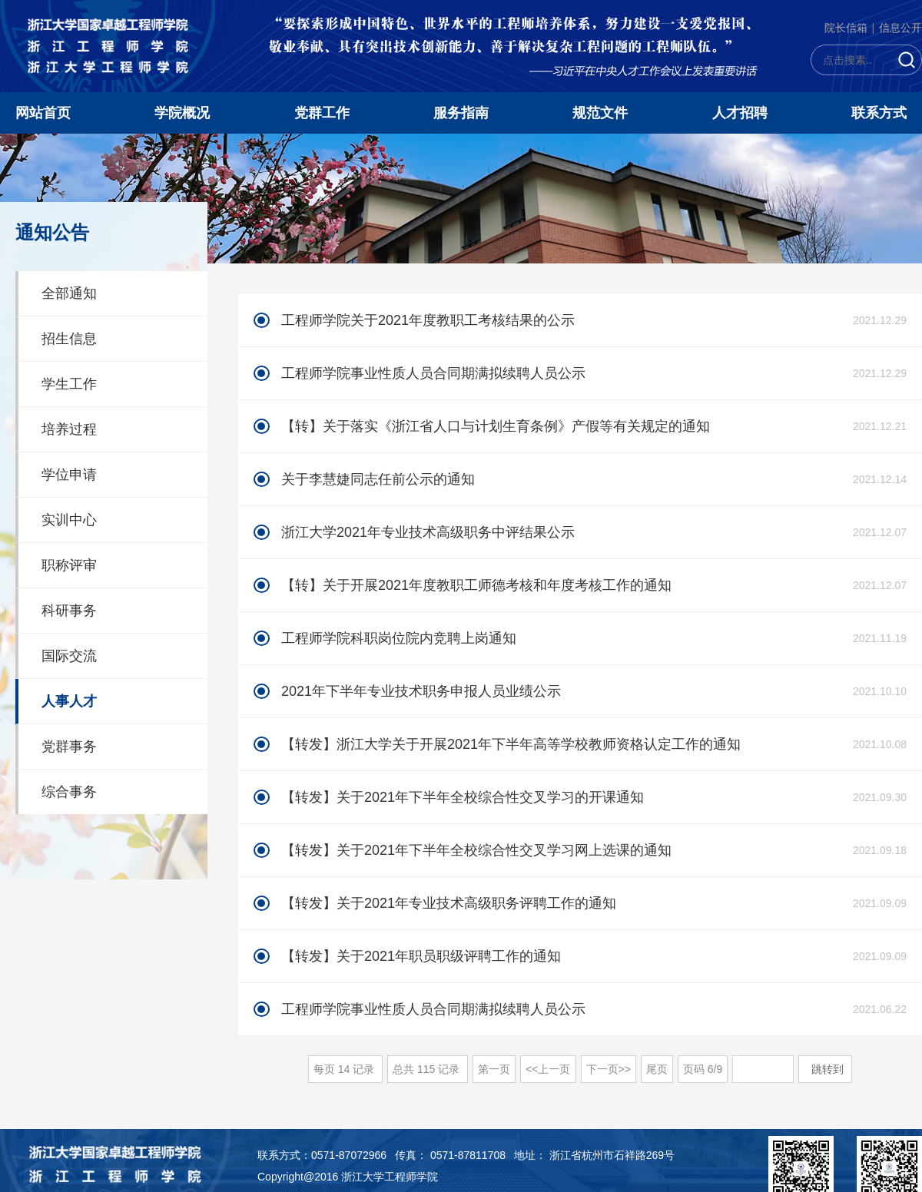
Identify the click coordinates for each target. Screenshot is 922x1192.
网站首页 (43, 113)
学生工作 (69, 384)
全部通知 (69, 293)
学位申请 (69, 474)
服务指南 (461, 113)
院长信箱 (845, 28)
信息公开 (900, 28)
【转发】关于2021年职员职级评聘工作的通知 (421, 956)
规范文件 (600, 113)
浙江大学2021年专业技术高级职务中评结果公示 (428, 532)
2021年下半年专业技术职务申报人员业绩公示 (421, 691)
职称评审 (69, 565)
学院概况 (182, 113)
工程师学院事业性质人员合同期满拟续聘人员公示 (433, 373)
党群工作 (322, 113)
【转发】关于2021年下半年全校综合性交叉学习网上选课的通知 (476, 850)
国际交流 (69, 656)
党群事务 (69, 746)
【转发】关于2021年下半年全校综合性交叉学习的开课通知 (462, 797)
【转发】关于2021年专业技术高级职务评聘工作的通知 (448, 903)
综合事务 (69, 792)
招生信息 (69, 338)
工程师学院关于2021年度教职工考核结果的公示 (428, 320)
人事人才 (69, 701)
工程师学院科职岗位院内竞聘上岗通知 (398, 638)
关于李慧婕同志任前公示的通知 (378, 479)
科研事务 (69, 610)
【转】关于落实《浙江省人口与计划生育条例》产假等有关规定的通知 (495, 426)
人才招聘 (740, 113)
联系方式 (879, 113)
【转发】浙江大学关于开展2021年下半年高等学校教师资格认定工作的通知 (511, 744)
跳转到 (829, 1069)
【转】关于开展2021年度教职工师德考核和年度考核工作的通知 (476, 585)
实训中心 (69, 520)
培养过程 (69, 429)
